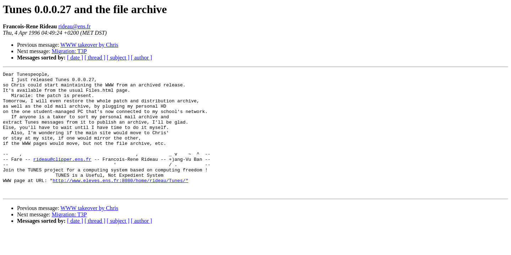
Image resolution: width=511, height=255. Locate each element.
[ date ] (75, 58)
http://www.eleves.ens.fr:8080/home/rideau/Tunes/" (120, 202)
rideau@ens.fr (74, 26)
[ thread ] (94, 58)
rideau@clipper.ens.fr (62, 177)
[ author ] (141, 58)
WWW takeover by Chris (89, 45)
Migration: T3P (69, 51)
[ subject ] (118, 58)
